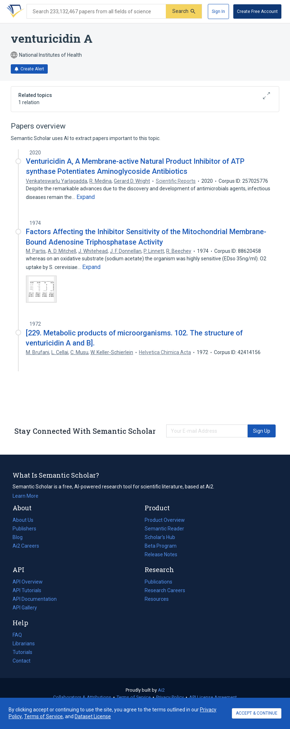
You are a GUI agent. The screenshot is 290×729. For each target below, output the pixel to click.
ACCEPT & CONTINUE (256, 713)
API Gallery (25, 607)
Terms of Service (134, 697)
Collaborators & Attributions (82, 697)
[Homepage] (14, 11)
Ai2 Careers (26, 546)
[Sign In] (218, 11)
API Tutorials (27, 590)
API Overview (28, 582)
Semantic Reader (164, 528)
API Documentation (35, 599)
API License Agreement (213, 697)
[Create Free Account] (257, 11)
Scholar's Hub (160, 537)
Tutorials (22, 652)
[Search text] (96, 11)
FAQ (17, 635)
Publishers (24, 528)
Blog (20, 537)
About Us (23, 520)
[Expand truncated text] (85, 197)
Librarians (24, 643)
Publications (158, 581)
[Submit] (184, 11)
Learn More (25, 496)
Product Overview (165, 520)
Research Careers (165, 590)
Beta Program (161, 546)
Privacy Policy (170, 697)
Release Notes (161, 554)
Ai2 (161, 690)
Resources (157, 599)
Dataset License (93, 716)
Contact (22, 661)
